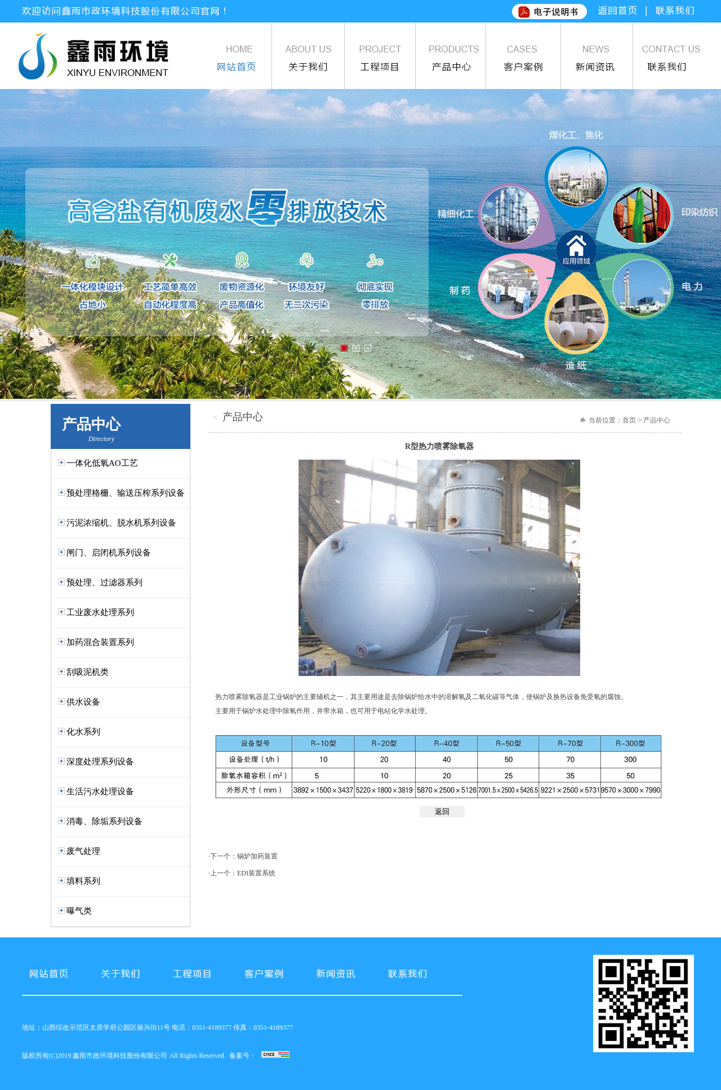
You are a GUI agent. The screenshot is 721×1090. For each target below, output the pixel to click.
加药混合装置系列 (100, 642)
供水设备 (83, 701)
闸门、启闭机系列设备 (108, 552)
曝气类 (79, 910)
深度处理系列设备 (100, 761)
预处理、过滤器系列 (104, 582)
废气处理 (83, 851)
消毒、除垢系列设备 (104, 821)
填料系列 (83, 881)
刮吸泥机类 (87, 672)
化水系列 (83, 731)
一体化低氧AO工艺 (102, 463)
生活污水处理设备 (100, 791)
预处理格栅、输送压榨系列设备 (125, 492)
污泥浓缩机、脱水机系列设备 (121, 522)
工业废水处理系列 (100, 612)
